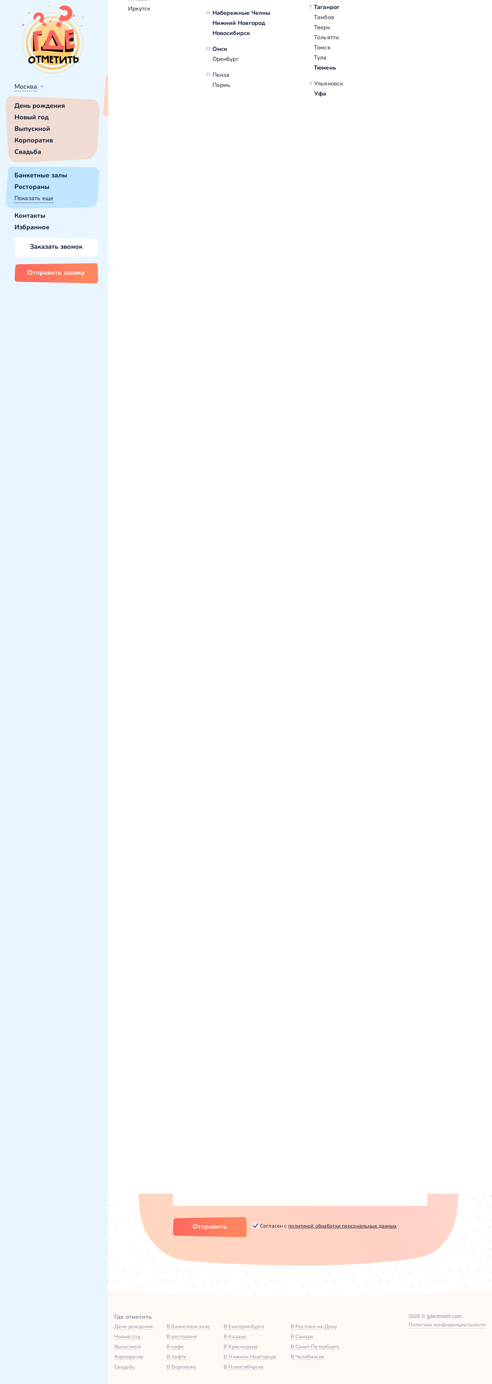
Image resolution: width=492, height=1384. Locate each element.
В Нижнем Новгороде (250, 1356)
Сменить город (173, 103)
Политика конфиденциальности (447, 1324)
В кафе (175, 1346)
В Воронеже (181, 1367)
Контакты (29, 215)
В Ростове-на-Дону (314, 1326)
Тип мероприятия (373, 1118)
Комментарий (192, 1154)
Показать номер (368, 225)
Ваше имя (187, 1083)
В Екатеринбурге (244, 1326)
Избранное (31, 227)
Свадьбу (124, 1367)
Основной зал (383, 833)
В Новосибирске (244, 1367)
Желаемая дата (283, 1118)
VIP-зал (368, 627)
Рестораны (31, 186)
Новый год (31, 117)
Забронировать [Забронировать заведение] (387, 262)
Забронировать (392, 739)
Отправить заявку (56, 272)
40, (396, 128)
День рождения (39, 105)
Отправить (210, 1226)
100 (407, 128)
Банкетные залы (40, 175)
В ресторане (182, 1336)
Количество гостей (200, 1118)
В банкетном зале (188, 1326)
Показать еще (33, 198)
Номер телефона (284, 1083)
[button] (144, 180)
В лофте (176, 1356)
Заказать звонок (56, 246)
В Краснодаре (241, 1346)
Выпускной (32, 128)
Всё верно (129, 103)
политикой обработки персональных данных (342, 1226)
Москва (25, 86)
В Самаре (302, 1336)
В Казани (235, 1336)
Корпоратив (33, 140)
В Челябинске (308, 1356)
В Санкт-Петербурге (315, 1346)
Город (356, 1083)
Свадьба (27, 151)
